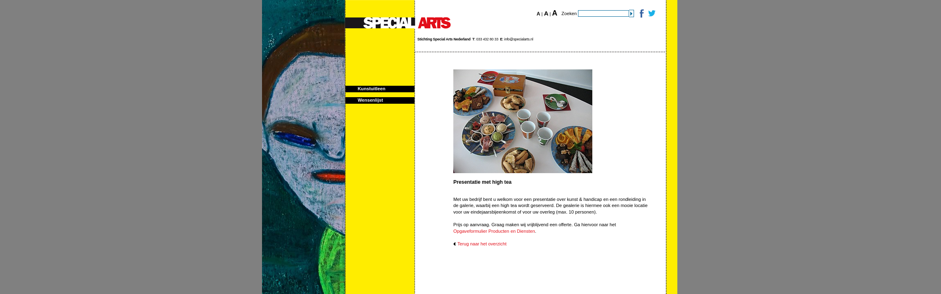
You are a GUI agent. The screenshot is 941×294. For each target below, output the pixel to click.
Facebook (641, 13)
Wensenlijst (370, 100)
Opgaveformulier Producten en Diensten (494, 231)
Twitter (651, 13)
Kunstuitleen (371, 88)
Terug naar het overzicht (481, 243)
